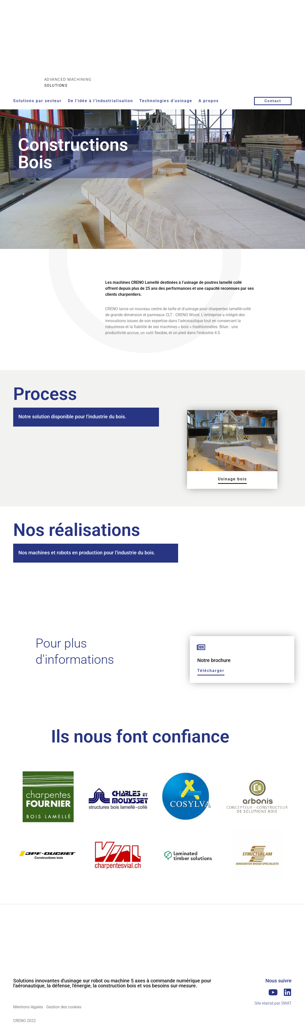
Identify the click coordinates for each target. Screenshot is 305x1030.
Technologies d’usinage (165, 100)
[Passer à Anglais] (276, 24)
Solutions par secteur (37, 100)
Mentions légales (28, 1007)
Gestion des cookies (66, 1007)
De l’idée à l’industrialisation (100, 100)
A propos (209, 100)
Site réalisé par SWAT (273, 1003)
